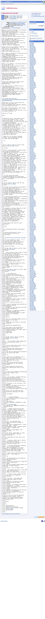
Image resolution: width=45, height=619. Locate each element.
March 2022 (32, 93)
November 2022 (33, 85)
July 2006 (32, 278)
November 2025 (33, 50)
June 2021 (32, 102)
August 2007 (32, 265)
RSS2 (43, 613)
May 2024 (31, 67)
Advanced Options (33, 23)
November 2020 (33, 109)
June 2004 (32, 303)
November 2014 (33, 180)
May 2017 (31, 150)
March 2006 (32, 282)
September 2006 (33, 276)
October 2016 (32, 157)
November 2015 (33, 168)
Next (18, 15)
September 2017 (33, 146)
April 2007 (32, 269)
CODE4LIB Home (36, 14)
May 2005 (31, 292)
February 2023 (32, 82)
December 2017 (33, 143)
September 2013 (33, 193)
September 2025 (33, 52)
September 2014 (33, 182)
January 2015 (32, 178)
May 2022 (31, 91)
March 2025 (32, 57)
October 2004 (32, 299)
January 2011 (32, 225)
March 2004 (32, 306)
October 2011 (32, 216)
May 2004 (31, 304)
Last (21, 15)
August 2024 (32, 64)
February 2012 (32, 212)
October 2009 (32, 240)
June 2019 (32, 125)
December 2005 (33, 285)
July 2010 (32, 231)
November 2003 (33, 310)
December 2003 (33, 309)
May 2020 (31, 115)
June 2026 (32, 43)
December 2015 (33, 167)
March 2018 (32, 140)
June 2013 (32, 196)
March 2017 (32, 152)
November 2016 (33, 156)
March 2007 (32, 270)
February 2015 (32, 177)
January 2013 (32, 201)
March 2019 (32, 128)
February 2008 (32, 259)
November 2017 (33, 144)
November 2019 (33, 120)
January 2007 (32, 272)
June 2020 (32, 114)
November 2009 (33, 239)
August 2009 (32, 242)
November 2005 (33, 286)
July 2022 (32, 89)
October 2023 (32, 74)
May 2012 (31, 209)
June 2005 (32, 291)
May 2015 (31, 174)
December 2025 (33, 49)
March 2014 (32, 187)
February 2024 (32, 70)
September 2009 (33, 241)
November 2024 (33, 61)
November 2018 (33, 132)
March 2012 (32, 211)
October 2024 (32, 62)
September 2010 (33, 229)
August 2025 (32, 53)
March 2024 (32, 69)
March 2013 (32, 199)
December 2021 (33, 96)
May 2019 (31, 126)
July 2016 (32, 160)
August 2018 (32, 135)
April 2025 (32, 56)
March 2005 (32, 294)
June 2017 (32, 149)
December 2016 (33, 155)
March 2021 (32, 105)
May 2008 (31, 256)
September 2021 (33, 99)
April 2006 (32, 281)
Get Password (34, 33)
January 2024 (32, 71)
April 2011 (32, 222)
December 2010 (33, 226)
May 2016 (31, 162)
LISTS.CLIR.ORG (4, 617)
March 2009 (32, 247)
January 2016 (32, 166)
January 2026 (32, 48)
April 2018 (32, 139)
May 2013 (31, 197)
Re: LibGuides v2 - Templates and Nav (18, 22)
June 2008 (32, 255)
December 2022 (33, 84)
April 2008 (32, 257)
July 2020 (32, 113)
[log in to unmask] (20, 23)
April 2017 (32, 151)
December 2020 (33, 108)
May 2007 (31, 268)
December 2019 (33, 119)
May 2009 (31, 245)
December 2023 (33, 72)
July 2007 (32, 266)
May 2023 (31, 79)
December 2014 (33, 179)
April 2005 (32, 293)
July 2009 (32, 243)
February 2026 (32, 47)
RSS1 (39, 613)
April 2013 (32, 198)
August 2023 (32, 76)
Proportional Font (13, 18)
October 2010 (32, 228)
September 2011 (33, 217)
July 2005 (32, 290)
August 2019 (32, 123)
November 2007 (33, 262)
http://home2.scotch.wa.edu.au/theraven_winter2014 (15, 279)
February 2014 (32, 188)
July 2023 (32, 77)
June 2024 (32, 66)
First (11, 15)
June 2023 (32, 78)
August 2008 (32, 253)
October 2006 (32, 275)
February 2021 (32, 106)
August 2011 (32, 218)
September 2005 (33, 288)
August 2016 (32, 159)
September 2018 (33, 134)
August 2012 (32, 206)
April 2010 (32, 234)
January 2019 (32, 130)
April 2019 (32, 127)
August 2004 (32, 301)
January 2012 (32, 213)
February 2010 (32, 236)
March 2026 (32, 46)
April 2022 (32, 92)
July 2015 (32, 172)
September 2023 (33, 75)
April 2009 (32, 246)
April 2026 (32, 45)
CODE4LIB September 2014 (38, 16)
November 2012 (33, 203)
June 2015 (32, 173)
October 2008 (32, 251)
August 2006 (32, 277)
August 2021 (32, 100)
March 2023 (32, 81)
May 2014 (31, 185)
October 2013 (32, 192)
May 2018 (31, 138)
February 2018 (32, 141)
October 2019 (32, 121)
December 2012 (33, 202)
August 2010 (32, 230)
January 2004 (32, 308)
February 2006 (32, 283)
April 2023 (32, 80)
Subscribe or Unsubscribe (37, 38)
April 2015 (32, 175)
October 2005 (32, 287)
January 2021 (32, 107)
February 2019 (32, 129)
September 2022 (33, 87)
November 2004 (33, 298)
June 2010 (32, 232)
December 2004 (33, 297)
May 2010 (31, 233)
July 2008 (32, 254)
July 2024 (32, 65)
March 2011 (32, 223)
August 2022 (32, 88)
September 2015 (33, 170)
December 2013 (33, 190)
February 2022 (32, 94)
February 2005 (32, 295)
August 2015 (32, 171)
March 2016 (32, 164)
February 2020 (32, 118)
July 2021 (32, 101)
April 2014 (32, 186)
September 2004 (33, 300)
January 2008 (32, 260)
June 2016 (32, 161)
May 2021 (31, 103)
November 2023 (33, 73)
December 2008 (33, 249)
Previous (14, 15)
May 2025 (31, 55)
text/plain (14, 27)
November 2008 (33, 250)
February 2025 (32, 58)
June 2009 (32, 244)
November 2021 (33, 97)
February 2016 (32, 165)
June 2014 (32, 184)
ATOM (36, 613)
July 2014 (32, 183)
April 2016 (32, 163)
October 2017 (32, 145)
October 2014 (32, 181)
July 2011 (32, 219)
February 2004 (32, 307)
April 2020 (32, 116)
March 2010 (32, 235)
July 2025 (32, 54)
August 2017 (32, 147)
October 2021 (32, 98)
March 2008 (32, 258)
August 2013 (32, 194)
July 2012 (32, 207)
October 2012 (32, 204)
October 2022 (32, 86)
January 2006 (32, 284)
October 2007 (32, 263)
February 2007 (32, 271)
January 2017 (32, 154)
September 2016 (33, 158)
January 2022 (32, 95)
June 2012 (32, 208)
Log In (33, 31)
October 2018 (32, 133)
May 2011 (31, 221)
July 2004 (32, 302)
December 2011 (33, 214)
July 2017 (32, 148)
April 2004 (32, 305)
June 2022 (32, 90)
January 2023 (32, 83)
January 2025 (32, 59)
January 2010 (32, 237)
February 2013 (32, 200)
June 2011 (32, 220)
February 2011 (32, 224)
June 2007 (32, 267)
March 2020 (32, 117)
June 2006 (32, 279)
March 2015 (32, 176)
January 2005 (32, 296)
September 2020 (33, 111)
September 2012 (33, 205)
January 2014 (32, 189)
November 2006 (33, 274)
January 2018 (32, 142)
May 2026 (31, 44)
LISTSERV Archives (37, 13)
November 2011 (33, 215)
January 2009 (32, 248)
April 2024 (32, 68)
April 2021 (32, 104)
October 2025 (32, 51)
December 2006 (33, 273)
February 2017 (32, 153)
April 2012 (32, 210)
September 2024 (33, 63)
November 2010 (33, 227)
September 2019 (33, 122)
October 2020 (32, 110)
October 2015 (32, 169)
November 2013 (33, 191)
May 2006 (31, 280)
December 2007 (33, 261)
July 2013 (32, 195)
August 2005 (32, 289)
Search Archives (33, 22)
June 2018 (32, 137)
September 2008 (33, 252)
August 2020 (32, 112)
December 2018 (33, 131)
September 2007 (33, 264)
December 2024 (33, 60)
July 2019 (32, 124)
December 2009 (33, 238)
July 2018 (32, 136)
